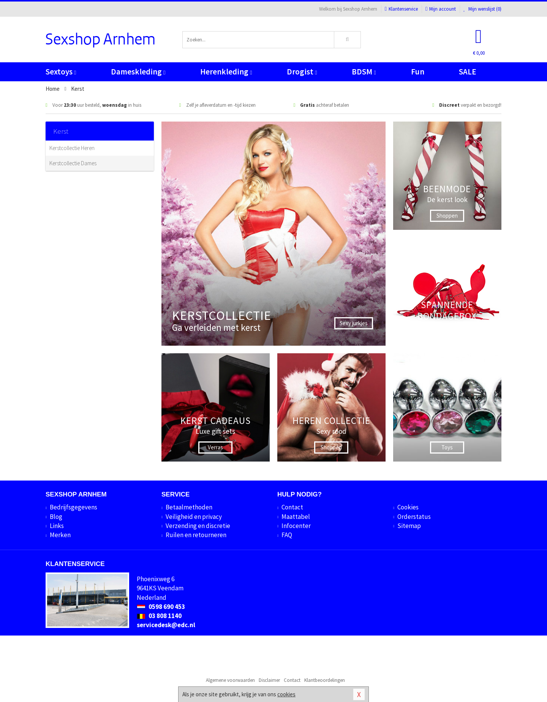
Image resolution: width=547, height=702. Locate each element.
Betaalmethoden (189, 507)
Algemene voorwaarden (230, 680)
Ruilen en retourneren (196, 535)
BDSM (364, 71)
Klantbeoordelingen (324, 680)
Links (57, 526)
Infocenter (296, 526)
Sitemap (409, 526)
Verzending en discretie (198, 526)
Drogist (302, 71)
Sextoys (61, 71)
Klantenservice (401, 9)
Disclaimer (269, 680)
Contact (292, 507)
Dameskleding (138, 71)
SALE (467, 71)
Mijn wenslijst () (482, 9)
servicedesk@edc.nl (166, 625)
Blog (56, 516)
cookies (286, 694)
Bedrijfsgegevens (73, 507)
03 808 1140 (159, 616)
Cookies (408, 507)
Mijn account (440, 9)
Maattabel (295, 516)
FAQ (286, 535)
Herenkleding (226, 71)
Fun (417, 71)
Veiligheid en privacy (194, 516)
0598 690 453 (161, 606)
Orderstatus (414, 516)
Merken (60, 535)
